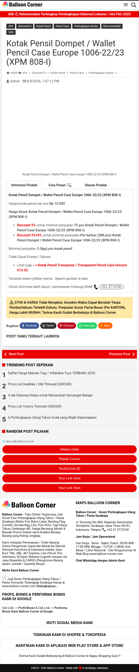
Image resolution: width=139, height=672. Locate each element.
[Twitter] (48, 325)
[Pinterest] (66, 325)
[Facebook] (29, 325)
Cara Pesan (60, 185)
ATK (10, 26)
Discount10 (24, 26)
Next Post (16, 354)
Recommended (111, 26)
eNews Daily (69, 449)
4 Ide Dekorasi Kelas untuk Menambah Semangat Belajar (50, 395)
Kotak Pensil (43, 26)
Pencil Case (62, 26)
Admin (15, 81)
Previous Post (119, 354)
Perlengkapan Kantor (86, 26)
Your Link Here (69, 478)
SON (10, 32)
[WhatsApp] (87, 325)
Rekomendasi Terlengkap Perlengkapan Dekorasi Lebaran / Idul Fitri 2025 (69, 13)
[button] (105, 325)
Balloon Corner (55, 668)
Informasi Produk (24, 185)
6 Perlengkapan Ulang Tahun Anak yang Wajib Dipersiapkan (52, 418)
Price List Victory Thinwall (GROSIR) (34, 406)
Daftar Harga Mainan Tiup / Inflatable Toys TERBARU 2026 (51, 373)
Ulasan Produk (96, 185)
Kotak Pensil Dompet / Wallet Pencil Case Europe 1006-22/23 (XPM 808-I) (65, 53)
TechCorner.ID (69, 468)
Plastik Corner (69, 459)
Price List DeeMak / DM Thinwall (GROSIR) (39, 384)
